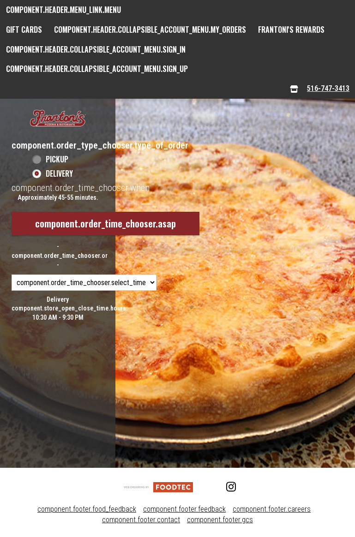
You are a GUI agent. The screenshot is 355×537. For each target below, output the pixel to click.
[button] (57, 118)
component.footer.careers (272, 509)
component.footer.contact (141, 519)
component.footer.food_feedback (86, 509)
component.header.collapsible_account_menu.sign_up (97, 68)
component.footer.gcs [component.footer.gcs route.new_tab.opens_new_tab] (220, 519)
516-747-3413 (328, 88)
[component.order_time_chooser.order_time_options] (84, 282)
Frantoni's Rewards (291, 29)
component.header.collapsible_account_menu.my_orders (150, 29)
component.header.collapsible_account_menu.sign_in (96, 49)
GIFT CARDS (24, 29)
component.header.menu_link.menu (63, 9)
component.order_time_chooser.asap (105, 223)
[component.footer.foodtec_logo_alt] (158, 487)
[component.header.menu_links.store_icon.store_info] (294, 89)
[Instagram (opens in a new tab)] (226, 487)
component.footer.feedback (184, 509)
